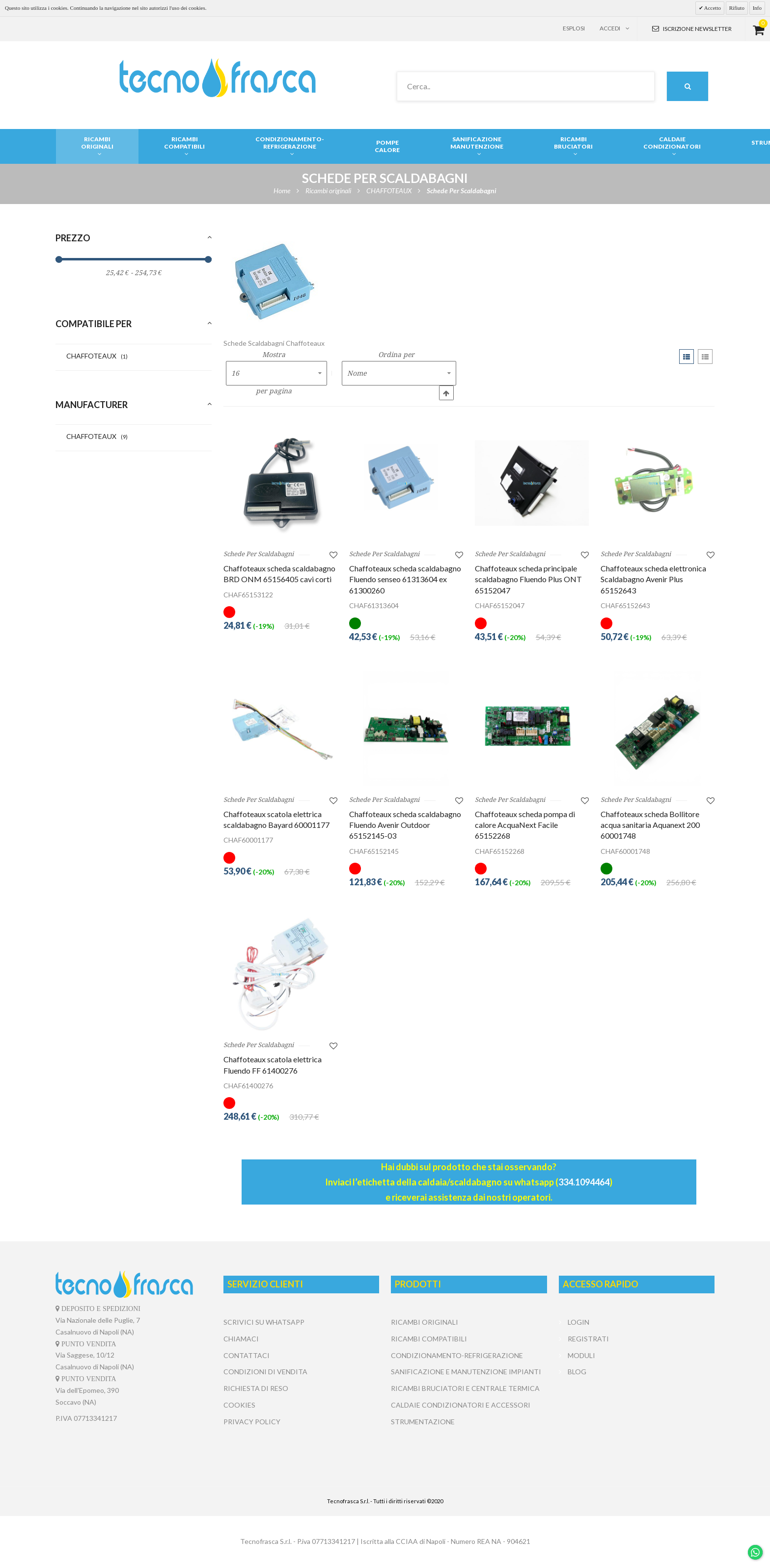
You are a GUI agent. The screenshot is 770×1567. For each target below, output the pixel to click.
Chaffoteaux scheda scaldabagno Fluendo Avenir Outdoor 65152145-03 (405, 825)
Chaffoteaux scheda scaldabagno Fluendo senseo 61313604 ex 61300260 (405, 579)
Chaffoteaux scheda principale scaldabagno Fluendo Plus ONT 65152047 (528, 579)
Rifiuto (736, 8)
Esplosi (574, 28)
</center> (636, 1417)
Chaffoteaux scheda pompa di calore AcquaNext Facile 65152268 (525, 825)
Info (757, 8)
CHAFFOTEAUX (97, 356)
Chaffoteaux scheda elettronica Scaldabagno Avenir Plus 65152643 (653, 579)
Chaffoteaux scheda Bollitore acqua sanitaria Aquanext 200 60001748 (650, 825)
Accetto (712, 8)
